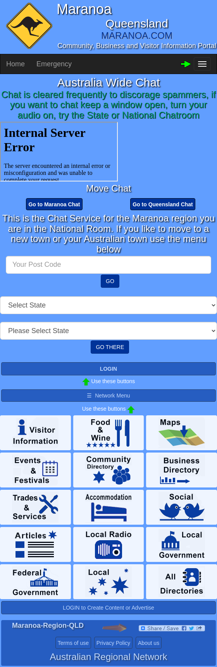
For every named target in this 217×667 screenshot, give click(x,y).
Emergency (54, 64)
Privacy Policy (113, 643)
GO (110, 281)
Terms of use (73, 643)
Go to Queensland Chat (163, 204)
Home (15, 64)
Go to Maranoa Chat (54, 204)
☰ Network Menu (108, 395)
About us (148, 643)
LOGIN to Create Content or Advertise (108, 608)
